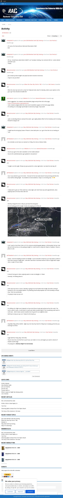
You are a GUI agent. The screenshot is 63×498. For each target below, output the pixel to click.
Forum (56, 20)
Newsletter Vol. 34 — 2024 (12, 447)
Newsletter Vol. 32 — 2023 (12, 459)
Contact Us (42, 20)
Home (2, 20)
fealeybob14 (10, 40)
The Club (49, 20)
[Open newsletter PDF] (3, 448)
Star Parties (53, 40)
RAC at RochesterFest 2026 (8, 401)
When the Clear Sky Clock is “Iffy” (9, 420)
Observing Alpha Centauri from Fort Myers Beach (13, 408)
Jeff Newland (10, 138)
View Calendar (35, 376)
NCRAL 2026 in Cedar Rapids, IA (9, 403)
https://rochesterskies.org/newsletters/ (18, 103)
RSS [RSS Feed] (3, 36)
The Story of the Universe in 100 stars (10, 411)
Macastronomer (11, 70)
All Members (6, 33)
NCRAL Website (5, 383)
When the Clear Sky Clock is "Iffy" (33, 84)
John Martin (10, 98)
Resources (19, 20)
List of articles (4, 393)
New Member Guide (6, 385)
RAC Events (52, 84)
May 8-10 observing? (6, 425)
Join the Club (4, 388)
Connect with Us (5, 390)
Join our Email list (5, 387)
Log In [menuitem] (4, 1)
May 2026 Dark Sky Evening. (32, 113)
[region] (20, 487)
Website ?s (26, 98)
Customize (10, 491)
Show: (48, 36)
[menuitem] (1, 1)
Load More (31, 350)
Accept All (30, 491)
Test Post (3, 406)
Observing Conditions (31, 20)
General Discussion (41, 98)
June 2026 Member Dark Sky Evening (33, 40)
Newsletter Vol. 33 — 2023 (12, 453)
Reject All (20, 491)
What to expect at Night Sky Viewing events (12, 392)
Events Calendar (10, 20)
